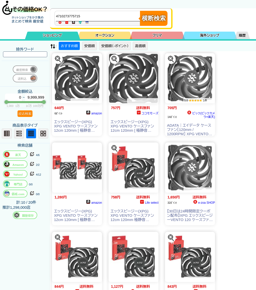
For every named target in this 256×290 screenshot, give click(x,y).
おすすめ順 (69, 46)
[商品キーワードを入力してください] (98, 16)
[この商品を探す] (58, 59)
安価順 (89, 46)
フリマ (157, 35)
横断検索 (154, 18)
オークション (104, 35)
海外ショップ (209, 35)
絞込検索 (25, 113)
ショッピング (52, 35)
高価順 (140, 46)
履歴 (242, 35)
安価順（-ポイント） (114, 46)
